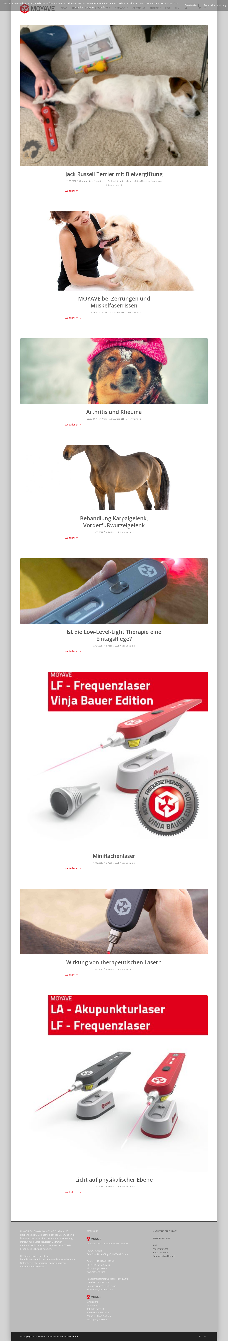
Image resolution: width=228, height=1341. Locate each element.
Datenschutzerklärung (164, 1256)
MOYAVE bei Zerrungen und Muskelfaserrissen (114, 302)
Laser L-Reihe (133, 181)
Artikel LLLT (103, 181)
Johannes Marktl (114, 185)
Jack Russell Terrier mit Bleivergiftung (114, 174)
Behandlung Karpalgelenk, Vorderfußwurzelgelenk (114, 522)
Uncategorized (148, 181)
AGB (155, 1245)
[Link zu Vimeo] (199, 1336)
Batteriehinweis (160, 1252)
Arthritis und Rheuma (114, 412)
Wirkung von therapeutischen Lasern (114, 962)
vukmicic (137, 312)
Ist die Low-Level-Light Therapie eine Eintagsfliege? (114, 635)
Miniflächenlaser (114, 856)
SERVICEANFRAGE (161, 1238)
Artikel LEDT (107, 312)
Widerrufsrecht (160, 1248)
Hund (113, 181)
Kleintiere (121, 181)
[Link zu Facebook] (205, 1336)
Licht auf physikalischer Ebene (114, 1179)
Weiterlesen (73, 191)
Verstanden (191, 5)
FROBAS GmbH (71, 1336)
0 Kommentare (86, 181)
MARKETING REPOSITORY (165, 1231)
